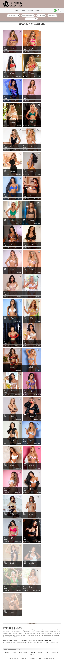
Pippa (31, 514)
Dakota (12, 122)
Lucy (31, 440)
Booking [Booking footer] (32, 652)
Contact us (38, 10)
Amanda (31, 220)
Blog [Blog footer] (47, 652)
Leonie (12, 73)
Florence (32, 489)
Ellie (12, 587)
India (12, 269)
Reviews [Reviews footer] (40, 652)
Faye (12, 416)
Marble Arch (18, 51)
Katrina (12, 171)
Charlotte (12, 293)
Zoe (12, 538)
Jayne (32, 342)
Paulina (32, 563)
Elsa (12, 489)
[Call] (59, 10)
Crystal (12, 391)
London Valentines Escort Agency (33, 658)
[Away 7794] (31, 576)
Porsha (12, 97)
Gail (12, 318)
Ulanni (32, 538)
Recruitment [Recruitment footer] (23, 652)
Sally (32, 122)
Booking (30, 10)
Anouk (12, 465)
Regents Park (37, 198)
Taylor (32, 416)
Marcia (32, 195)
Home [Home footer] (7, 652)
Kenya (12, 342)
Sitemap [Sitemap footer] (32, 654)
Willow (31, 587)
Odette (12, 514)
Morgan (31, 73)
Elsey (12, 220)
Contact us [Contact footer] (54, 652)
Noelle (12, 440)
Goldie (32, 97)
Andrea (12, 244)
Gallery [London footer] (14, 652)
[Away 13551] (12, 600)
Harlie (32, 465)
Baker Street (37, 125)
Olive (32, 318)
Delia (31, 293)
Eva (32, 171)
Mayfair (19, 125)
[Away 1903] (12, 551)
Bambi (31, 367)
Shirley (12, 563)
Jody (32, 244)
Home (16, 10)
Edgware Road (17, 321)
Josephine (32, 48)
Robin (12, 367)
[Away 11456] (12, 576)
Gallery (23, 10)
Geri (12, 48)
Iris (32, 391)
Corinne (31, 146)
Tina (12, 195)
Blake (32, 269)
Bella (12, 612)
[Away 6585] (32, 551)
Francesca (12, 146)
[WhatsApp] (55, 10)
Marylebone (38, 51)
